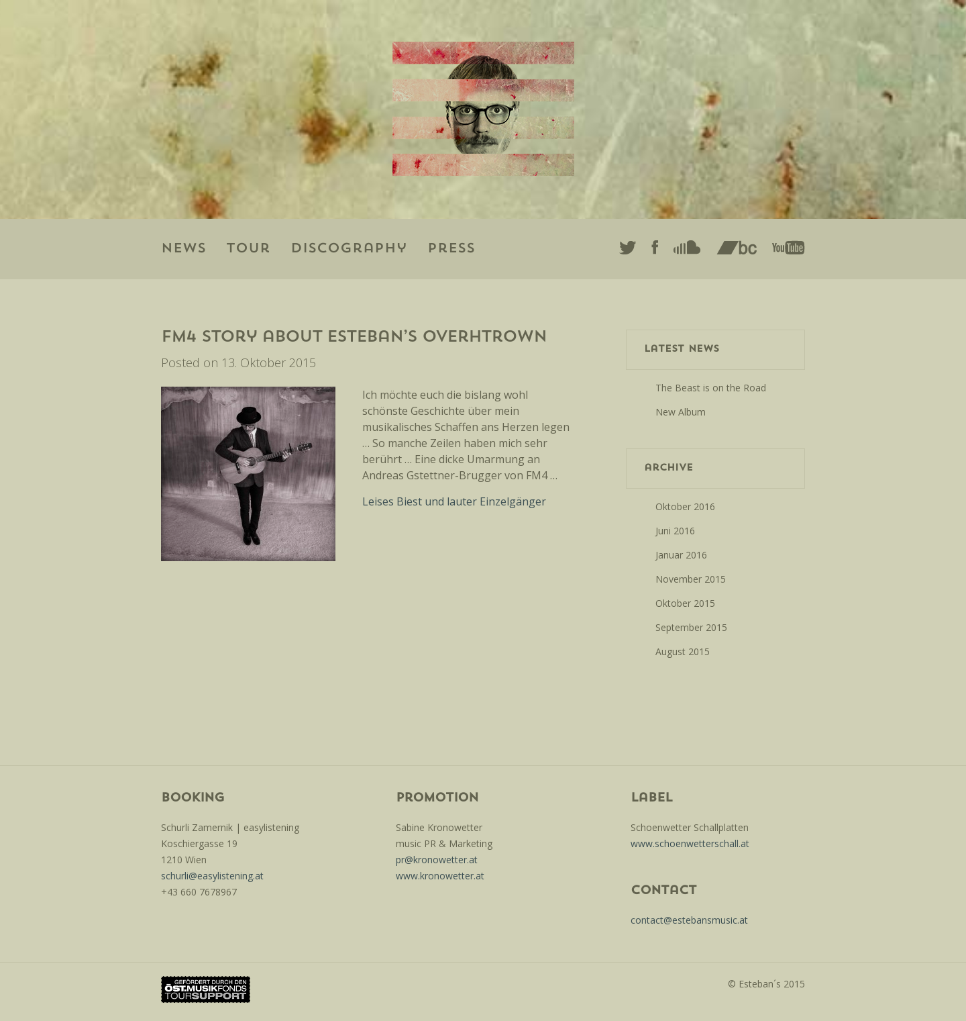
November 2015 (690, 579)
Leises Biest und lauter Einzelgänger (454, 501)
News (183, 249)
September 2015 (691, 627)
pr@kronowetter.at (437, 859)
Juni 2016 (675, 530)
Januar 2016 (681, 554)
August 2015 (682, 651)
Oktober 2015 (685, 603)
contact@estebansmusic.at (689, 920)
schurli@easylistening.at (212, 875)
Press (451, 249)
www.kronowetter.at (440, 875)
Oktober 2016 (685, 506)
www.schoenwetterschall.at (690, 843)
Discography (348, 249)
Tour (248, 249)
